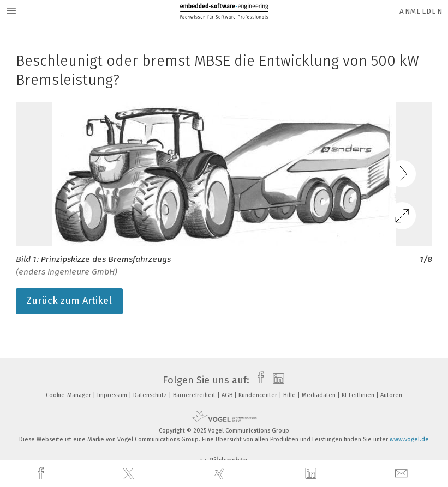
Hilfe (290, 395)
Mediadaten (319, 395)
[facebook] (42, 473)
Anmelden (421, 11)
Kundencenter (258, 395)
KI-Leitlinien (359, 395)
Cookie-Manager (69, 395)
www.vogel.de (409, 439)
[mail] (402, 473)
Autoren (391, 395)
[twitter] (130, 474)
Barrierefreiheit (195, 395)
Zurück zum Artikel (69, 301)
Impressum (113, 395)
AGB (228, 395)
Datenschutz (151, 395)
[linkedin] (312, 474)
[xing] (221, 473)
